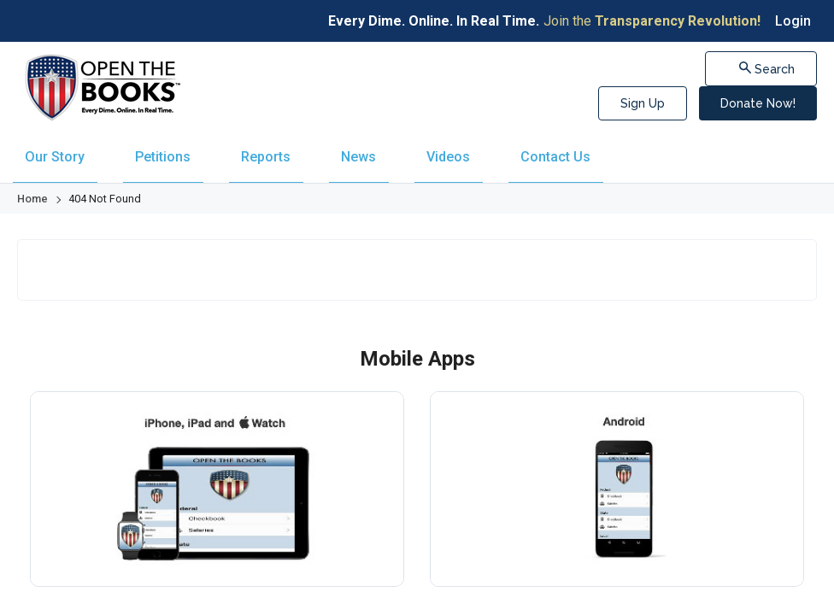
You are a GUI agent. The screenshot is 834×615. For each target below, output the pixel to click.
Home (32, 184)
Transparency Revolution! (678, 21)
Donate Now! (758, 103)
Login (793, 21)
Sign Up (642, 103)
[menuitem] (51, 150)
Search (770, 68)
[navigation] (417, 150)
